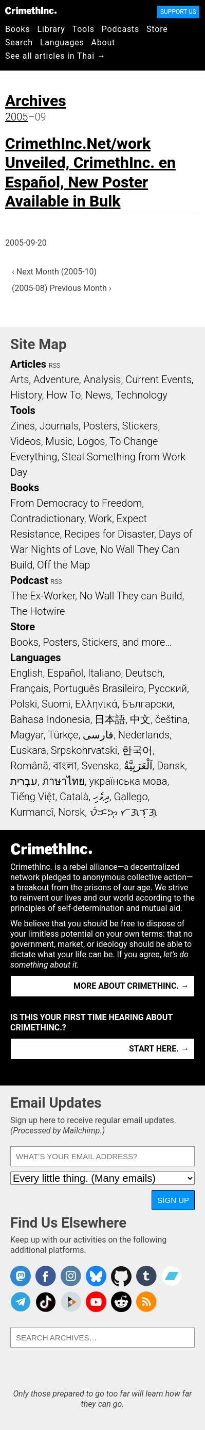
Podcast (29, 580)
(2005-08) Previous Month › (61, 288)
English (26, 673)
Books (17, 29)
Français (29, 688)
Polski (23, 704)
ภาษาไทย (63, 781)
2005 (16, 117)
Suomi (56, 704)
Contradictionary (47, 518)
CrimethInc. (31, 10)
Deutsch (143, 673)
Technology (141, 395)
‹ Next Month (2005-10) (54, 272)
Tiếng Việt (32, 796)
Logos (91, 441)
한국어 (137, 750)
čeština (171, 719)
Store (156, 29)
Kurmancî (31, 812)
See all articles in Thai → (55, 56)
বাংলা (65, 766)
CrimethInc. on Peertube (71, 1301)
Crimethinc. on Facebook (45, 1276)
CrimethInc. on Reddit (121, 1301)
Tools (83, 29)
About (103, 42)
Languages (62, 42)
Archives (35, 101)
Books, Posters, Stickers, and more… (91, 642)
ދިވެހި (101, 796)
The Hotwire (37, 611)
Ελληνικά (96, 704)
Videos (25, 441)
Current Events (158, 379)
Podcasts (120, 29)
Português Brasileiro (98, 688)
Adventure (56, 379)
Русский (167, 688)
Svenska (100, 766)
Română (29, 766)
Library (51, 29)
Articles (28, 364)
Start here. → (159, 1049)
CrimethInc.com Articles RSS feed (146, 1301)
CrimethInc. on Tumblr (146, 1276)
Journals (59, 426)
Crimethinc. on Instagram (71, 1276)
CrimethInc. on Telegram (20, 1301)
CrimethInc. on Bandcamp (171, 1276)
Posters (100, 426)
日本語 (110, 719)
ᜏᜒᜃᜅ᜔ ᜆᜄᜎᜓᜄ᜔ (123, 812)
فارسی (98, 735)
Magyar (27, 735)
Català (74, 796)
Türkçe (63, 735)
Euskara (28, 750)
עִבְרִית (24, 781)
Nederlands (144, 735)
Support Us (178, 11)
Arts (19, 379)
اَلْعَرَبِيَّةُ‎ (138, 766)
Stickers (140, 426)
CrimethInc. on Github (121, 1276)
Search (19, 42)
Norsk (71, 812)
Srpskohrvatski (84, 750)
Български (147, 704)
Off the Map (63, 565)
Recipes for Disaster (109, 534)
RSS (54, 365)
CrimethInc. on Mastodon (20, 1276)
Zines (22, 426)
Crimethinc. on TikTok (45, 1301)
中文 (140, 719)
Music (58, 441)
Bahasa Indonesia (50, 719)
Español (65, 673)
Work (100, 518)
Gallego (131, 796)
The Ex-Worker (42, 596)
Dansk (171, 766)
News (98, 395)
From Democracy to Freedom (76, 503)
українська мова (128, 781)
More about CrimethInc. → (131, 986)
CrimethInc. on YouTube (96, 1301)
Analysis (102, 379)
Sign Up (173, 1200)
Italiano (104, 673)
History (26, 395)
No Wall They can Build (131, 596)
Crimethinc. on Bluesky (96, 1276)
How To (63, 395)
